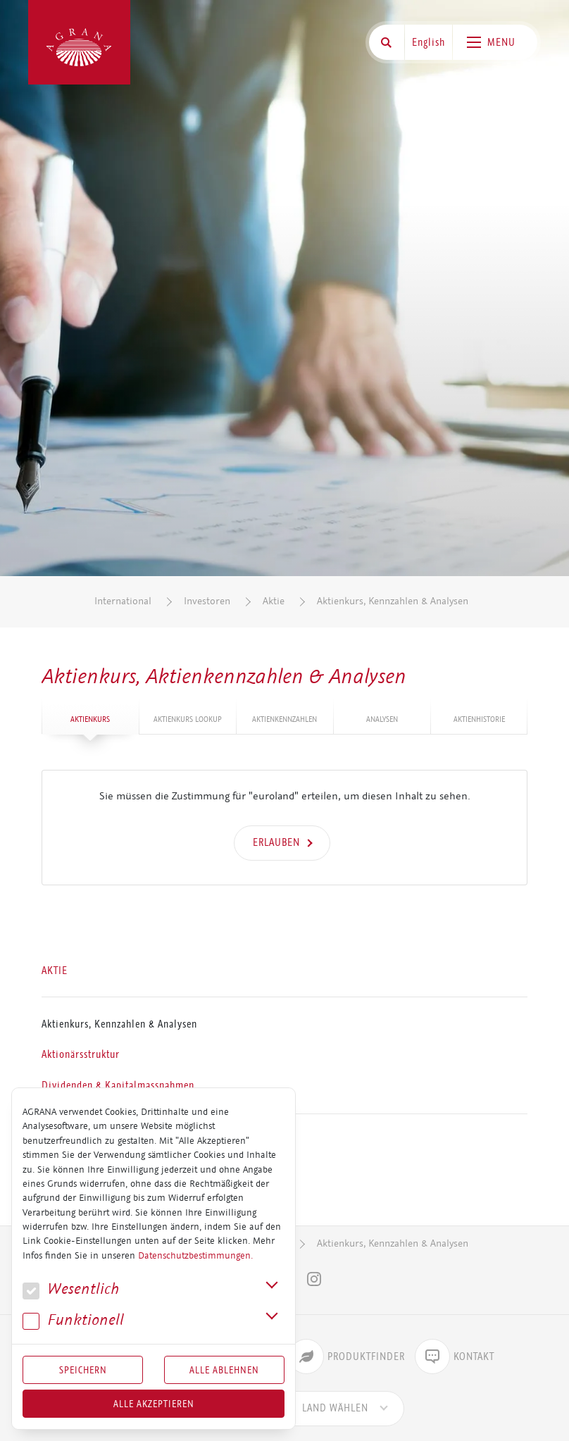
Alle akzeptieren (153, 1403)
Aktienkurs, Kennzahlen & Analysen (392, 601)
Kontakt (454, 1356)
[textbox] (335, 1408)
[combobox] (335, 1408)
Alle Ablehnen (224, 1370)
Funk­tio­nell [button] (73, 1320)
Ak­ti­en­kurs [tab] (90, 719)
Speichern (83, 1370)
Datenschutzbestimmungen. (195, 1255)
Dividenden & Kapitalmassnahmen (118, 1085)
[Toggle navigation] (495, 42)
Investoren (207, 601)
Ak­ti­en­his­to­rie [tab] (479, 719)
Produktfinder (347, 1356)
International (122, 601)
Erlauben (276, 842)
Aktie (273, 601)
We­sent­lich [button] (71, 1289)
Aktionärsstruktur (81, 1055)
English (428, 42)
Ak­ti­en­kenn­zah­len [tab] (284, 719)
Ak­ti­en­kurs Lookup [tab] (188, 719)
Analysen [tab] (382, 719)
